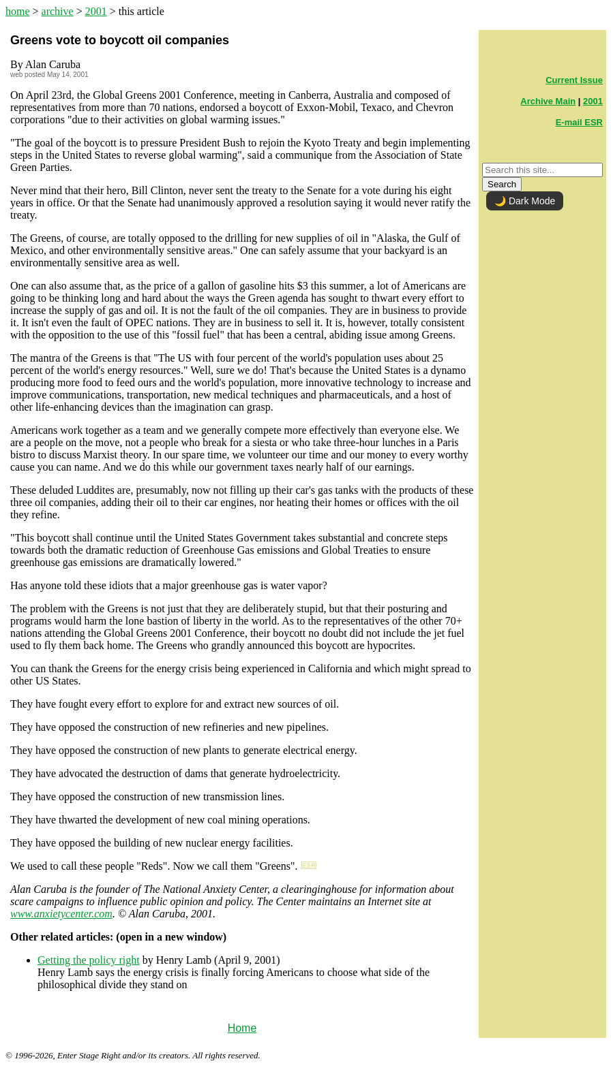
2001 (96, 11)
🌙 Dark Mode (524, 200)
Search (502, 184)
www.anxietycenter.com (61, 913)
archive (58, 11)
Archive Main (547, 101)
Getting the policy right (89, 960)
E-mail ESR (579, 122)
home (17, 11)
